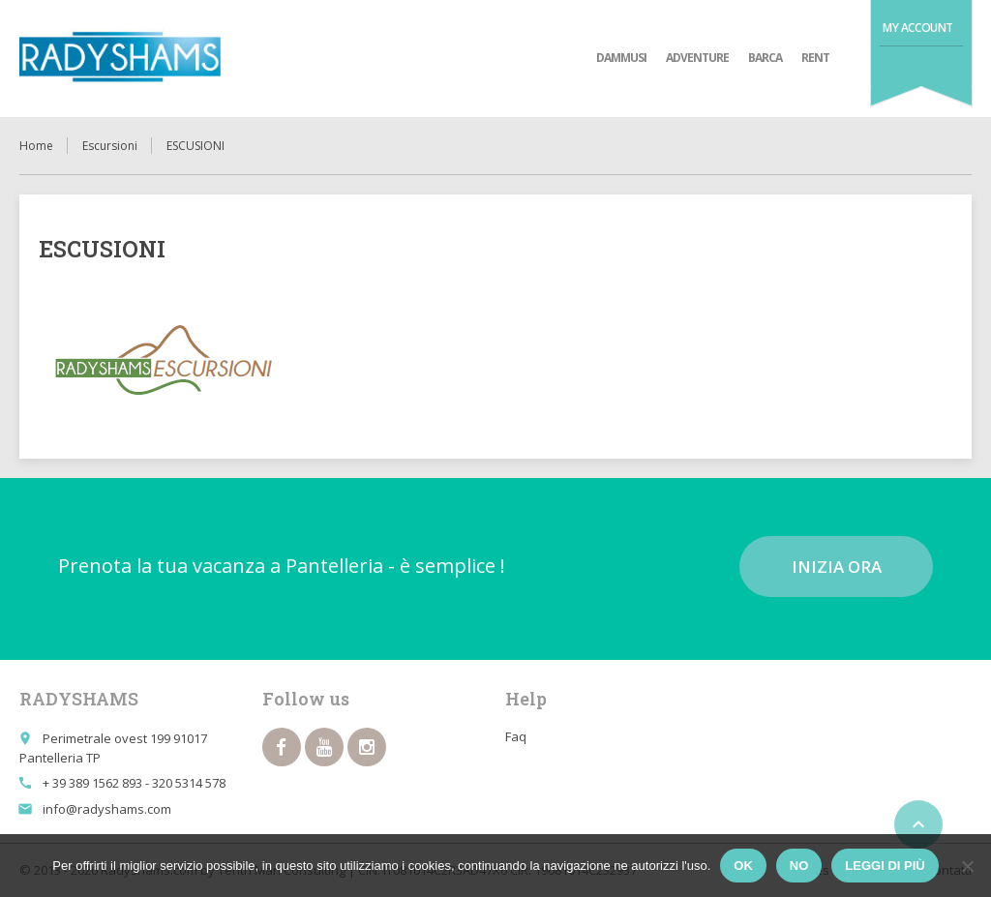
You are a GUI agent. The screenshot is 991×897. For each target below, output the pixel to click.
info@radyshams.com (107, 809)
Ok (743, 865)
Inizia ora (837, 566)
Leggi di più (884, 865)
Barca (765, 57)
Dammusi (621, 57)
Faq (515, 736)
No (799, 865)
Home (36, 145)
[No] (966, 866)
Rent (815, 57)
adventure (697, 57)
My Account (918, 27)
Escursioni (109, 145)
